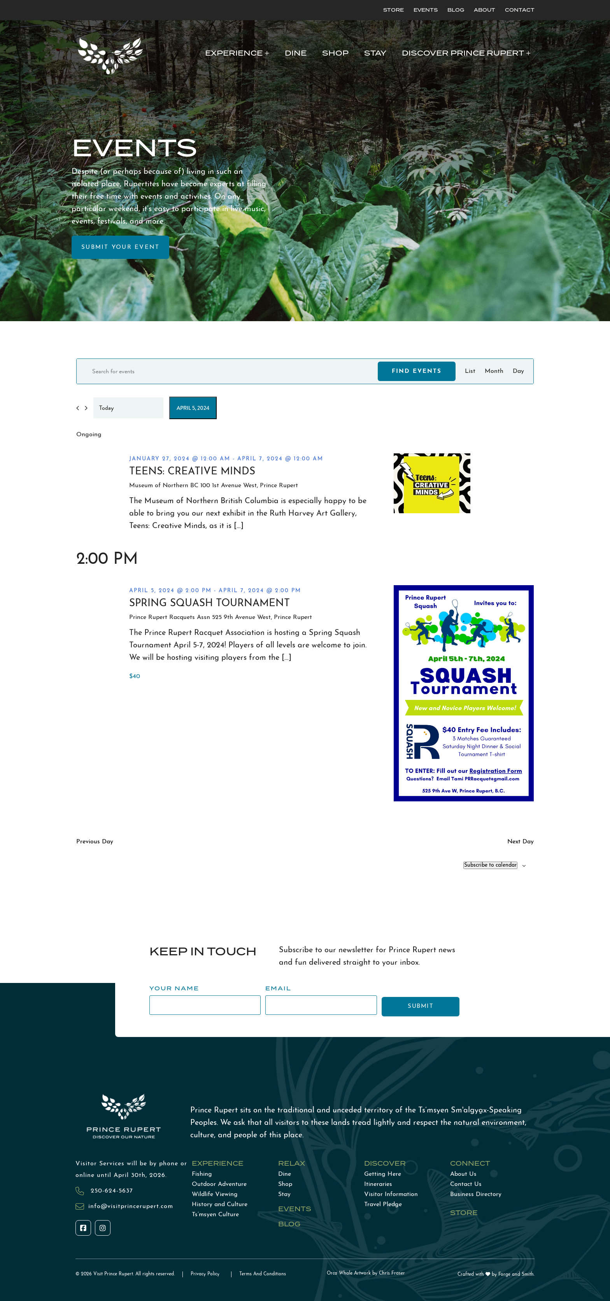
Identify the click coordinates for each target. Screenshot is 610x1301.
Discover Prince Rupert (463, 53)
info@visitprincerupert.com (130, 1206)
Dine (296, 53)
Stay (375, 53)
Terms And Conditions (262, 1274)
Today (106, 408)
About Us (463, 1174)
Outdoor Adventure (219, 1184)
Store (393, 10)
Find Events (417, 371)
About (484, 10)
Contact (520, 10)
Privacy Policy (205, 1274)
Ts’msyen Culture (215, 1215)
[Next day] (86, 408)
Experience (234, 53)
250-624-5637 (110, 1191)
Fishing (202, 1174)
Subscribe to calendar (490, 865)
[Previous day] (77, 408)
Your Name (174, 988)
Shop (335, 53)
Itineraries (378, 1184)
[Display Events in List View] (470, 371)
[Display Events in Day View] (518, 371)
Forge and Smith (516, 1274)
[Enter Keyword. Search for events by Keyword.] (227, 371)
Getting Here (382, 1174)
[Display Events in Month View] (494, 371)
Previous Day (94, 842)
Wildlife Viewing (215, 1194)
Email (278, 988)
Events (426, 10)
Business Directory (475, 1194)
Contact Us (466, 1184)
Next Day (520, 842)
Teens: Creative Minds (192, 472)
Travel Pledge (383, 1204)
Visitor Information (391, 1194)
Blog (455, 10)
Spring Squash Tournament (209, 603)
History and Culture (219, 1204)
